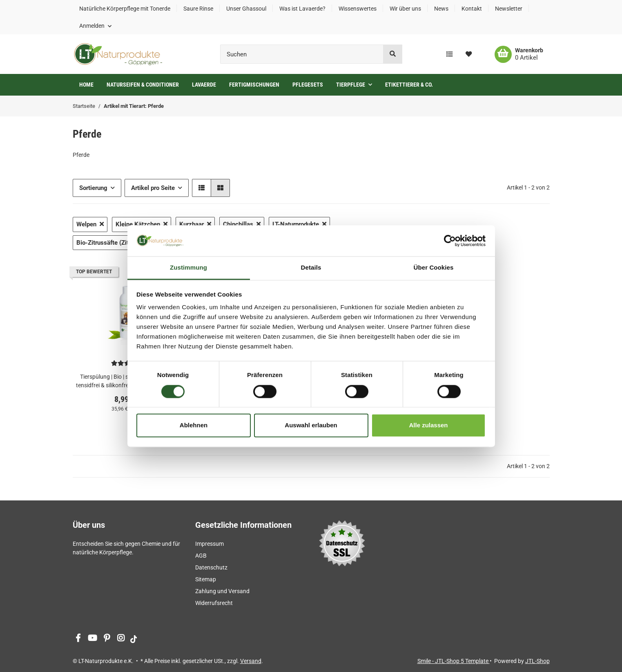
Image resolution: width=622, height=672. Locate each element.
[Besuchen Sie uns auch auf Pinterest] (106, 639)
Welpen (90, 224)
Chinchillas (242, 224)
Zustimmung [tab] (188, 267)
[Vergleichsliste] (449, 54)
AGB (201, 555)
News (441, 8)
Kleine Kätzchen (141, 224)
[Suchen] (301, 54)
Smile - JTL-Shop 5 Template (453, 661)
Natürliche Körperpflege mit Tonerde (124, 8)
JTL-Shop (537, 661)
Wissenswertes (358, 8)
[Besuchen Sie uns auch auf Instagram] (121, 639)
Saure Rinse (198, 8)
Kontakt (471, 8)
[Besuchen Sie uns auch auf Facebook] (78, 639)
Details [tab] (311, 267)
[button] (95, 25)
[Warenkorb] (519, 54)
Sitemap (205, 579)
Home (86, 84)
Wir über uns (405, 8)
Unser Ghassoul (246, 8)
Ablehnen (193, 425)
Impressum (209, 543)
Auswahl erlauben (311, 425)
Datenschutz (211, 567)
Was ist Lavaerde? (302, 8)
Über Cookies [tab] (434, 267)
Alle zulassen (428, 425)
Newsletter (508, 8)
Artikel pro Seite (153, 188)
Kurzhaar (195, 224)
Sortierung (93, 188)
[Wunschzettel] (468, 54)
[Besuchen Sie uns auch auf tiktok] (134, 639)
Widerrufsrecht (214, 603)
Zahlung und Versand (222, 591)
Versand (250, 661)
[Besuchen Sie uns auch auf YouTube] (92, 639)
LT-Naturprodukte (299, 224)
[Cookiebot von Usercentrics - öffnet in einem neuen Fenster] (450, 240)
